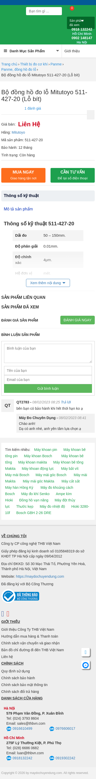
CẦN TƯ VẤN (73, 175)
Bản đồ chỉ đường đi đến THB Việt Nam (32, 650)
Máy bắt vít (70, 469)
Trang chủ (9, 64)
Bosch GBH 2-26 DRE (33, 513)
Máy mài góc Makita (38, 481)
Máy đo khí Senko (35, 494)
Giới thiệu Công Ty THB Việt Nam (27, 629)
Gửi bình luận (48, 388)
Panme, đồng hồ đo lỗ (18, 69)
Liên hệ (7, 657)
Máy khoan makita (32, 462)
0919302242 (62, 758)
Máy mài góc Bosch (51, 475)
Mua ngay (23, 175)
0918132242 (19, 758)
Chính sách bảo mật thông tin (24, 685)
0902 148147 (81, 40)
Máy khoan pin (45, 450)
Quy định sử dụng (15, 671)
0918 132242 (81, 31)
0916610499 (19, 729)
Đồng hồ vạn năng (33, 500)
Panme (56, 64)
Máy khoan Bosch (38, 456)
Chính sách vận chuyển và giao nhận (30, 643)
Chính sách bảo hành (18, 678)
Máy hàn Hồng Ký (19, 487)
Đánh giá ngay (77, 320)
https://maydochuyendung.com (40, 576)
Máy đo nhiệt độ (52, 506)
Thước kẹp (24, 506)
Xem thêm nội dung (45, 283)
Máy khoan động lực (38, 469)
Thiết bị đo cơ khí (34, 64)
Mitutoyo (18, 132)
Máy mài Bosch (17, 475)
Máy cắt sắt (71, 481)
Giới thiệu (72, 51)
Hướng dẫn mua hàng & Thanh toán (29, 636)
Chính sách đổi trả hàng (20, 692)
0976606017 (62, 729)
